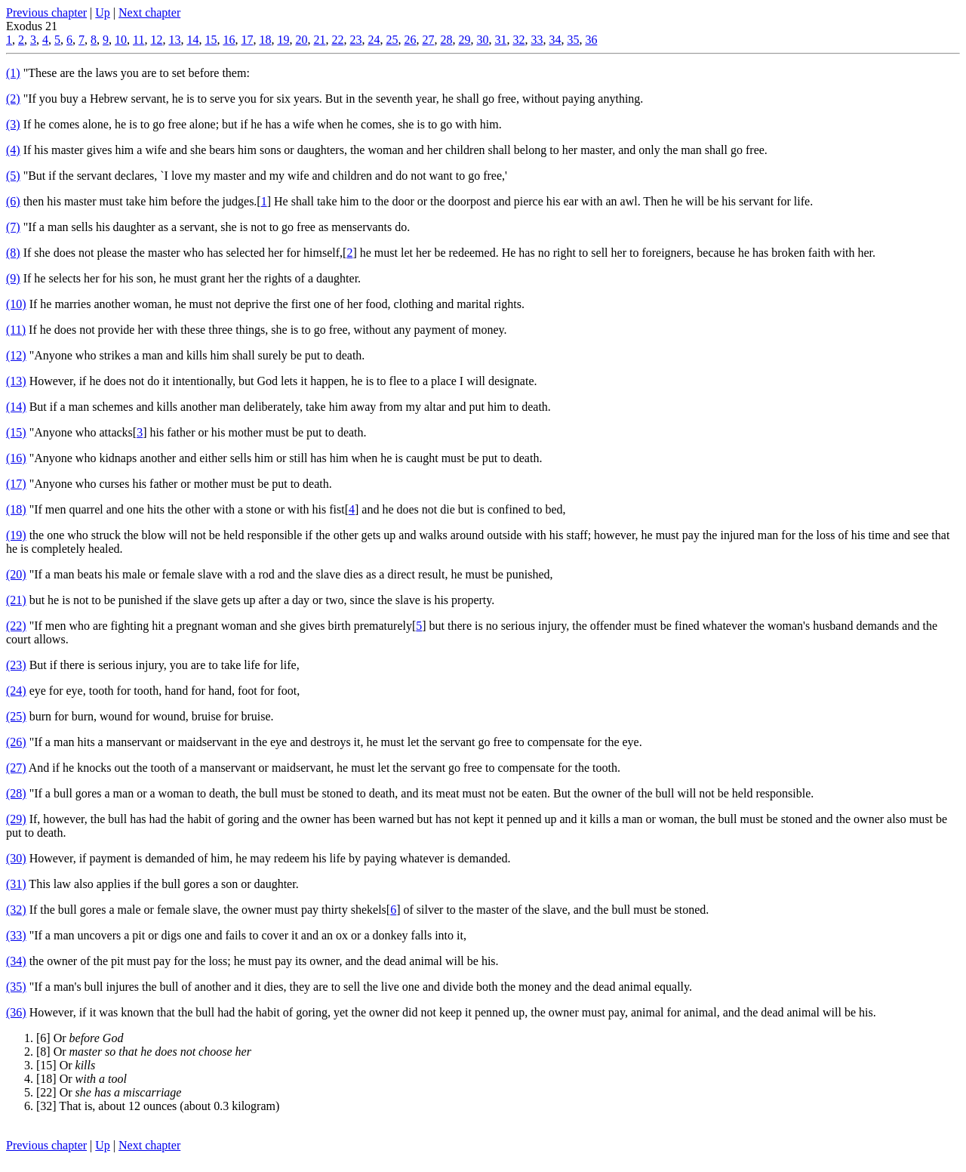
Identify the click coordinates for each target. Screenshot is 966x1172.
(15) (16, 432)
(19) (16, 535)
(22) (16, 625)
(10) (16, 304)
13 (174, 39)
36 (591, 39)
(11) (16, 329)
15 (211, 39)
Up (102, 12)
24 (374, 39)
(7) (13, 227)
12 (156, 39)
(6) (13, 201)
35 (573, 39)
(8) (13, 252)
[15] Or (65, 1065)
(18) (16, 509)
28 (446, 39)
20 (301, 39)
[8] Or (143, 1051)
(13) (16, 381)
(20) (16, 574)
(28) (16, 793)
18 (265, 39)
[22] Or (108, 1092)
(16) (16, 458)
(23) (16, 664)
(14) (16, 406)
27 (428, 39)
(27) (16, 767)
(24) (16, 690)
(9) (13, 278)
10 (121, 39)
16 (229, 39)
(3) (13, 124)
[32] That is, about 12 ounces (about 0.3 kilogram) (157, 1106)
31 (500, 39)
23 (355, 39)
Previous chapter (46, 12)
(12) (16, 355)
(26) (16, 742)
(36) (16, 1012)
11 (138, 39)
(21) (16, 600)
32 (518, 39)
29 (464, 39)
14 (192, 39)
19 (283, 39)
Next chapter (149, 12)
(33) (16, 935)
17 (247, 39)
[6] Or (79, 1038)
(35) (16, 986)
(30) (16, 858)
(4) (13, 149)
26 (410, 39)
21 (319, 39)
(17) (16, 483)
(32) (16, 909)
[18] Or (81, 1078)
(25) (16, 716)
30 (482, 39)
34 (555, 39)
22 (337, 39)
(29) (16, 819)
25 (392, 39)
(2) (13, 98)
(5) (13, 175)
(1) (13, 72)
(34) (16, 961)
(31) (16, 883)
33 (537, 39)
